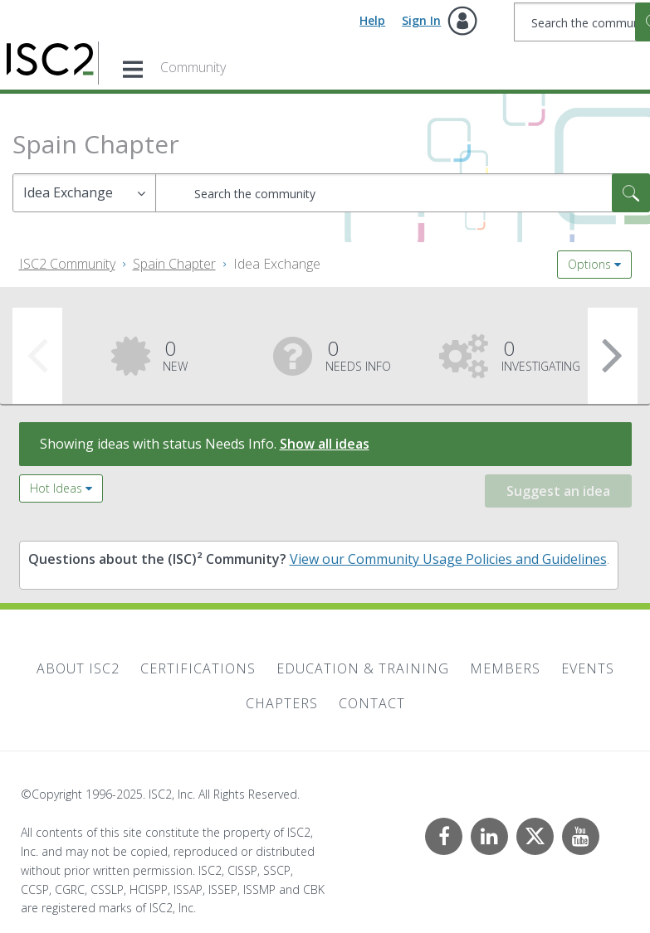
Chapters (282, 703)
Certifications (198, 668)
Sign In (421, 20)
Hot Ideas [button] (56, 488)
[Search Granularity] (84, 192)
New (175, 354)
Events (587, 668)
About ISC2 (78, 668)
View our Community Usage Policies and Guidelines (448, 559)
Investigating (540, 354)
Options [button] (589, 264)
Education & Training (362, 668)
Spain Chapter (174, 264)
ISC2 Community (67, 264)
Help (372, 20)
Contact (372, 703)
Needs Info (358, 354)
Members (505, 668)
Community (193, 67)
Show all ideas (324, 444)
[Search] (402, 192)
